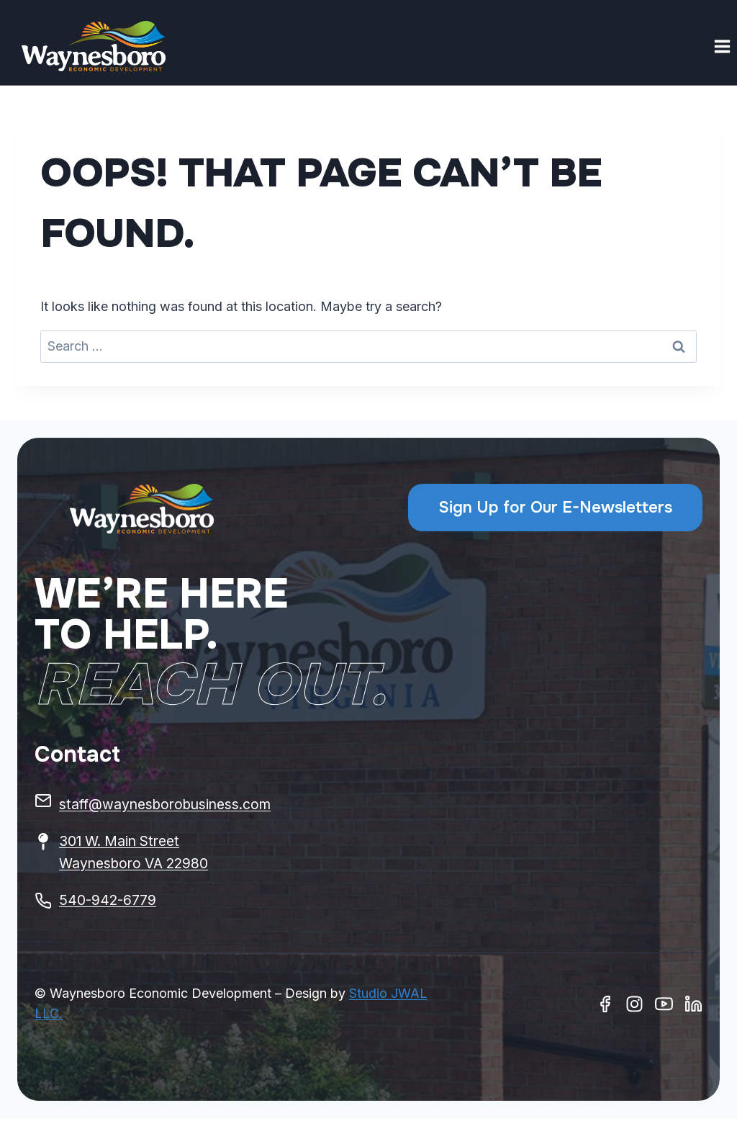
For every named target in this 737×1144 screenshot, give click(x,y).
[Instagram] (634, 1004)
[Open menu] (722, 46)
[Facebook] (605, 1004)
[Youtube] (664, 1004)
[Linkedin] (693, 1004)
